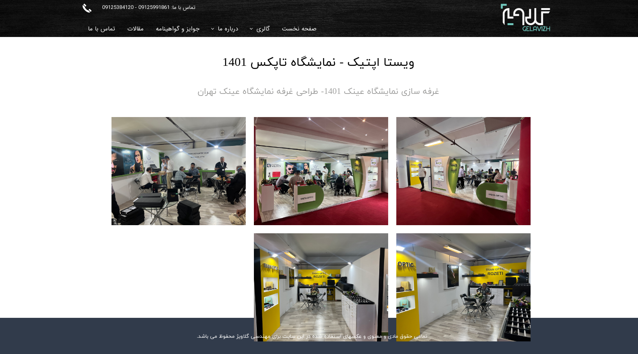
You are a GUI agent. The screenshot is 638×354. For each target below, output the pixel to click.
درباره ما (228, 29)
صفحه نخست (299, 29)
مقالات (135, 29)
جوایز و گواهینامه (177, 29)
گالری (263, 29)
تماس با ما (101, 29)
